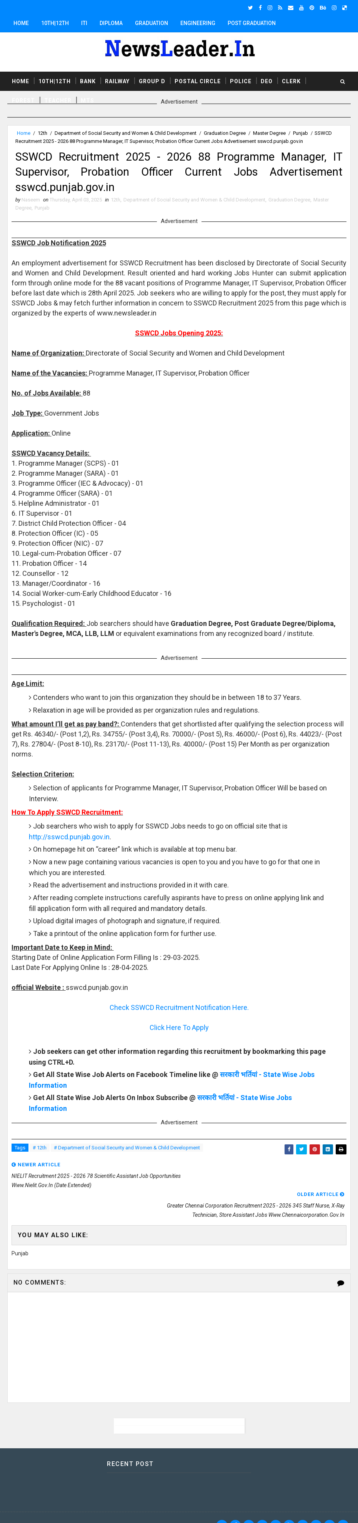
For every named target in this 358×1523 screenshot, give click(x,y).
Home (21, 23)
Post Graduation (252, 23)
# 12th (40, 1152)
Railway (117, 80)
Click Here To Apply (179, 1032)
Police (240, 80)
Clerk (291, 80)
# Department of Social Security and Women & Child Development (127, 1152)
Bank (88, 80)
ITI (84, 23)
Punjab (300, 133)
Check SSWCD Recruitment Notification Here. (179, 1012)
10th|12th (55, 23)
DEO (267, 80)
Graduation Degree (225, 133)
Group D (152, 80)
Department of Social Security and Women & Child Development (125, 133)
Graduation (151, 23)
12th (42, 133)
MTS (87, 100)
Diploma (111, 23)
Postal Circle (198, 80)
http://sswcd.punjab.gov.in (69, 841)
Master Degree (269, 133)
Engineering (197, 23)
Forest (23, 100)
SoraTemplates (54, 1509)
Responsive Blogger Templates (149, 1509)
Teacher (58, 100)
